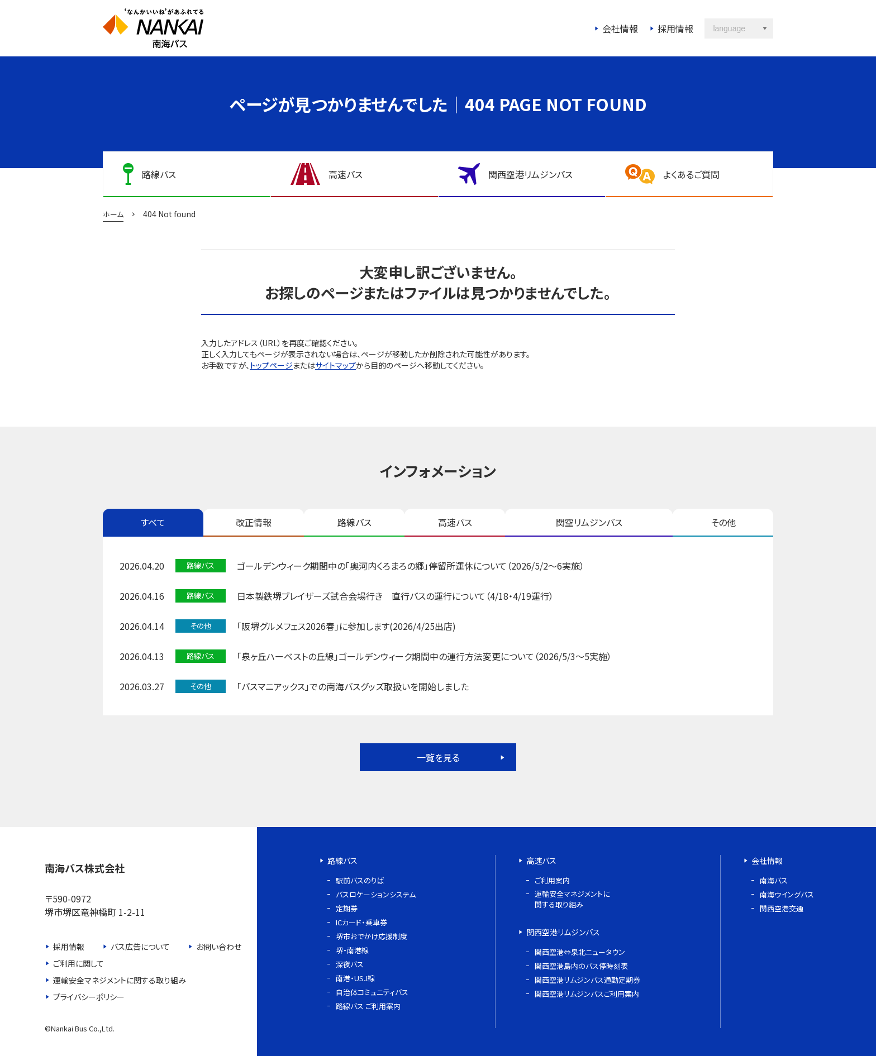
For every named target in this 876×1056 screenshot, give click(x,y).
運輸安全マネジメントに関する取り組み (119, 980)
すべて (153, 522)
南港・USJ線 (355, 978)
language (729, 28)
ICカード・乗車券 (361, 922)
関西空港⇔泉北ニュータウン (580, 952)
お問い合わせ (218, 946)
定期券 (347, 908)
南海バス (774, 880)
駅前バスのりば (360, 880)
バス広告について (140, 946)
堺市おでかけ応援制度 (371, 936)
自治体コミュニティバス (372, 992)
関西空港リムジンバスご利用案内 (587, 993)
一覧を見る (438, 757)
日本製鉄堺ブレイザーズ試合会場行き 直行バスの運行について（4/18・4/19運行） (395, 596)
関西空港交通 (781, 908)
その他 (723, 522)
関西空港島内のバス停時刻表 (581, 966)
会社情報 (620, 28)
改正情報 (254, 522)
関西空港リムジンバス (563, 932)
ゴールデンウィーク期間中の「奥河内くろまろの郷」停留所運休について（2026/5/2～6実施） (410, 565)
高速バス (455, 522)
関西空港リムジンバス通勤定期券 (587, 979)
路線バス (354, 522)
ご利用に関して (78, 963)
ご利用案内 (552, 880)
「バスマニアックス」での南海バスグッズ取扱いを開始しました (353, 686)
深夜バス (350, 964)
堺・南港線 (352, 950)
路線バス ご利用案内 (368, 1006)
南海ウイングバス (787, 894)
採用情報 (675, 28)
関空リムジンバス (589, 522)
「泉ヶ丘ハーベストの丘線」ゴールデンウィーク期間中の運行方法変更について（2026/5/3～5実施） (424, 656)
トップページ (271, 365)
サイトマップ (335, 365)
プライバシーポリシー (89, 996)
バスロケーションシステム (376, 894)
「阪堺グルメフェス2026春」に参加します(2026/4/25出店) (346, 626)
